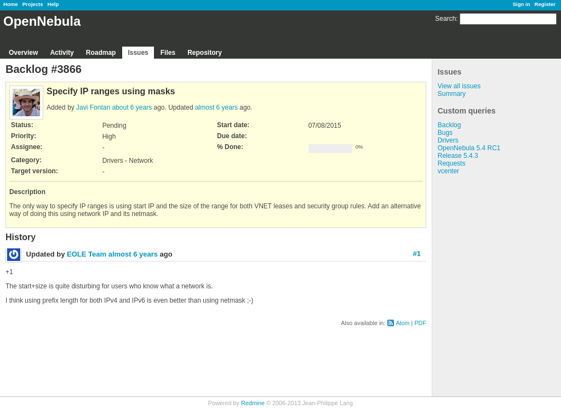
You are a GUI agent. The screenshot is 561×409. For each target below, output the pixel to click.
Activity (61, 52)
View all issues (459, 86)
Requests (452, 163)
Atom (402, 323)
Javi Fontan (93, 107)
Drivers (448, 140)
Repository (204, 52)
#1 (417, 253)
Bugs (445, 133)
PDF (420, 323)
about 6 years (132, 107)
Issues (138, 52)
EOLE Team (86, 254)
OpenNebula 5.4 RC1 (469, 148)
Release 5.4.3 (458, 156)
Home (10, 4)
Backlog (449, 125)
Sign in (521, 4)
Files (168, 52)
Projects (32, 4)
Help (53, 4)
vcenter (448, 171)
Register (545, 4)
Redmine (253, 403)
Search (445, 18)
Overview (23, 52)
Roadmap (101, 52)
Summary (452, 94)
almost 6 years (216, 107)
